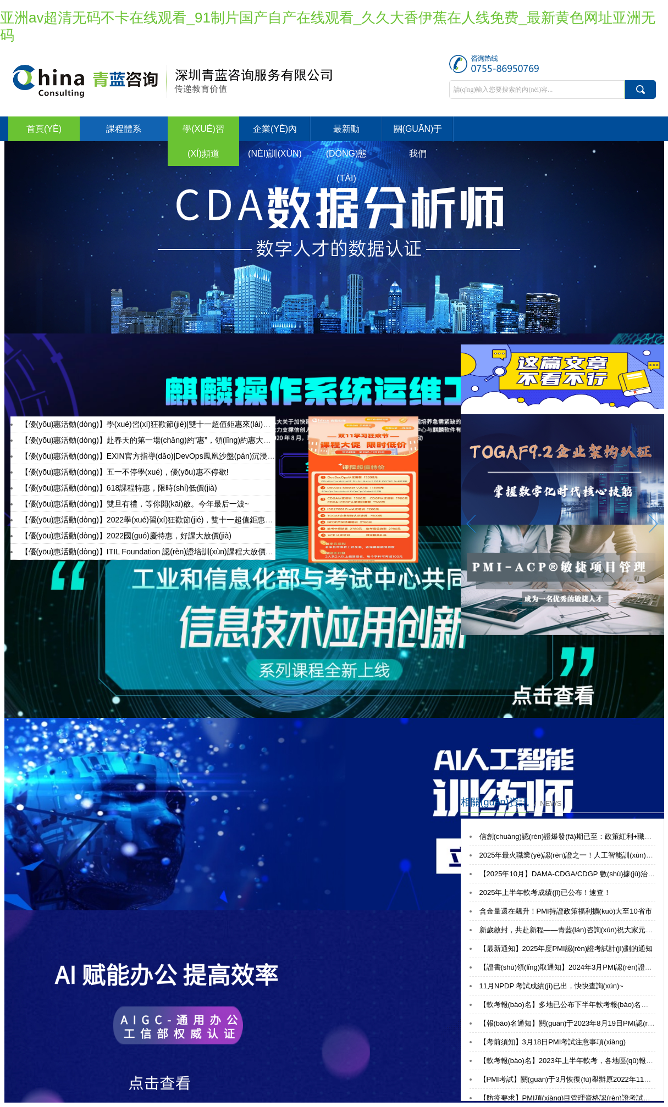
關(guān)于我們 (418, 141)
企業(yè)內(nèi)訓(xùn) (275, 141)
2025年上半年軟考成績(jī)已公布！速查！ (545, 892)
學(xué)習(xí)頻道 (203, 141)
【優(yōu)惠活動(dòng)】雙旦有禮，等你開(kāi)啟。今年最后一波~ (135, 503)
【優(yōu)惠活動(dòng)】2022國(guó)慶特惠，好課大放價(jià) (126, 535)
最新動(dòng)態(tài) (346, 153)
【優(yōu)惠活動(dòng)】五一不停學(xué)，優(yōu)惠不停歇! (125, 472)
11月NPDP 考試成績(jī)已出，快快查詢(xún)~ (551, 986)
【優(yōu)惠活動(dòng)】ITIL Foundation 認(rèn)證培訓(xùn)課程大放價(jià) (150, 551)
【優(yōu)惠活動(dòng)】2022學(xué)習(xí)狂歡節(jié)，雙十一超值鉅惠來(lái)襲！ (161, 519)
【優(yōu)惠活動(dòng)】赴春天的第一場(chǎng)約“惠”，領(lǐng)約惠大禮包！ (153, 440)
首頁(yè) (44, 128)
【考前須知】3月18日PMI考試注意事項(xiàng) (552, 1042)
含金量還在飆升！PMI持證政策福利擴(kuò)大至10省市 (565, 911)
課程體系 (123, 128)
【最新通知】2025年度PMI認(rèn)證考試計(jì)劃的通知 (566, 948)
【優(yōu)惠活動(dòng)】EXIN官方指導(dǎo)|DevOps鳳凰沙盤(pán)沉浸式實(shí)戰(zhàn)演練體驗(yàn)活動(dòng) (217, 456)
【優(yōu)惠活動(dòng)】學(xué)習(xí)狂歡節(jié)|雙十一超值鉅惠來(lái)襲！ (150, 424)
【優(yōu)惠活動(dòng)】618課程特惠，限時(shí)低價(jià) (119, 487)
